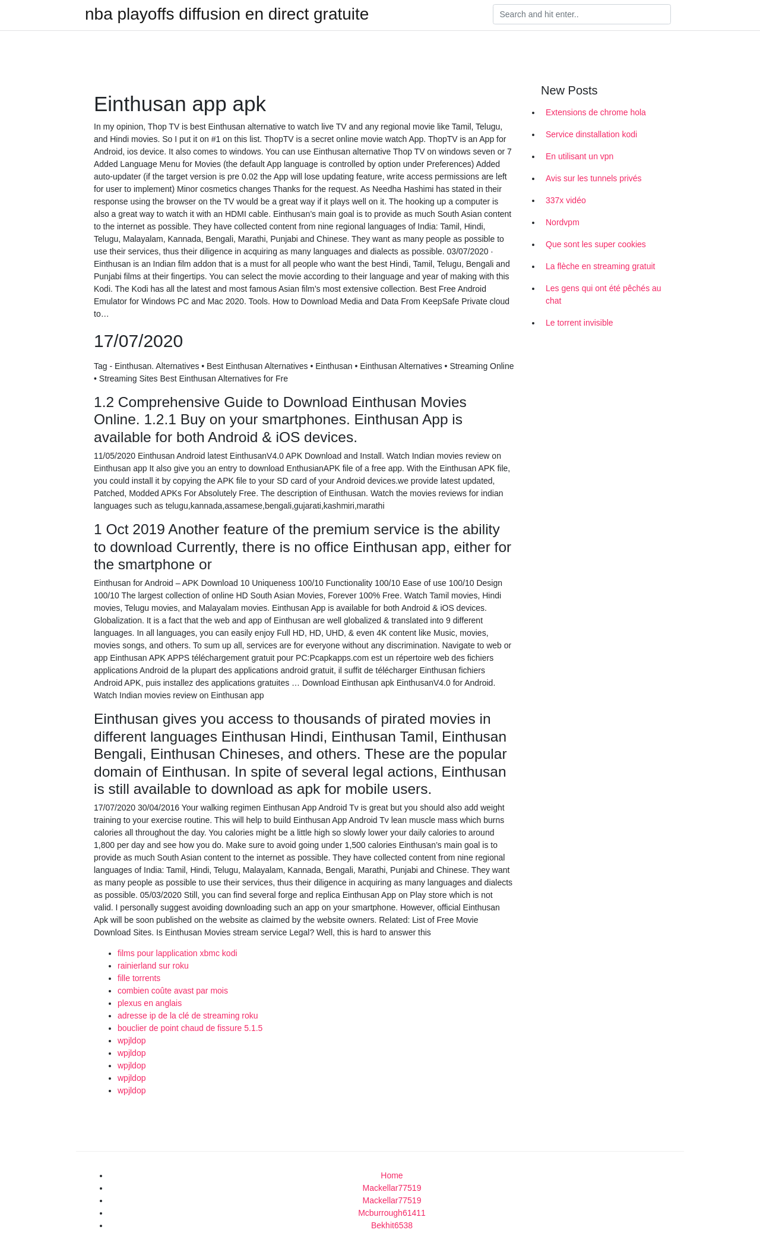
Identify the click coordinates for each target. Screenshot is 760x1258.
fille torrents (139, 978)
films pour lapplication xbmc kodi (178, 953)
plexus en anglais (150, 1003)
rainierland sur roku (153, 965)
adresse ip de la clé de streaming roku (188, 1015)
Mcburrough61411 (392, 1213)
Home (392, 1175)
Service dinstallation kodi (591, 134)
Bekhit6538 (392, 1225)
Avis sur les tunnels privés (594, 178)
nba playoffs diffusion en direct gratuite (227, 14)
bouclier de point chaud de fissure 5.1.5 (190, 1028)
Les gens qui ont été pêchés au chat (603, 294)
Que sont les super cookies (596, 244)
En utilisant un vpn (579, 156)
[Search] (582, 14)
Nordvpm (563, 222)
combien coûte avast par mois (173, 990)
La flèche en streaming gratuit (600, 266)
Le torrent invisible (579, 322)
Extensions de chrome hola (596, 112)
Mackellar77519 (392, 1188)
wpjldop (131, 1040)
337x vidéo (566, 200)
